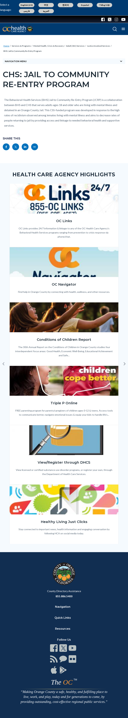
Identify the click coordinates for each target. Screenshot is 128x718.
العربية (46, 11)
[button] (3, 364)
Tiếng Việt (104, 5)
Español (85, 5)
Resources (62, 628)
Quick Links (63, 617)
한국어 (65, 5)
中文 (46, 5)
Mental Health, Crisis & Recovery (48, 46)
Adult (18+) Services (75, 46)
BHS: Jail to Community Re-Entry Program (22, 51)
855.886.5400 (64, 596)
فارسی (26, 11)
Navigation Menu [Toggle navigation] (64, 61)
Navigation (62, 606)
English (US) (27, 5)
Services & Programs (21, 46)
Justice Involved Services (98, 46)
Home (6, 46)
